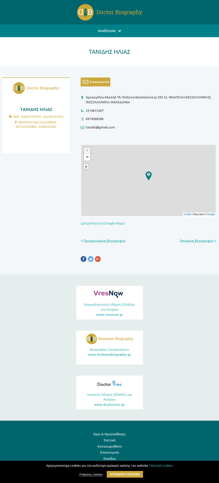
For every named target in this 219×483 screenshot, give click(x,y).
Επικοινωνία (109, 452)
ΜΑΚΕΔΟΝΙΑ (47, 126)
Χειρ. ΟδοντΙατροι (27, 116)
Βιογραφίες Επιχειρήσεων (109, 352)
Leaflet (187, 214)
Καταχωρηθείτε (109, 446)
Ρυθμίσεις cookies (90, 474)
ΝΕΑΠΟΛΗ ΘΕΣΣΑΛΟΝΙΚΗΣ (37, 122)
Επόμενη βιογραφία (198, 241)
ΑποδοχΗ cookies (125, 474)
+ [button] (87, 150)
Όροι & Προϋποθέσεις (109, 434)
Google (211, 214)
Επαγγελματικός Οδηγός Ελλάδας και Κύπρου (109, 310)
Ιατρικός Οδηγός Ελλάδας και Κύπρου (109, 400)
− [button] (87, 157)
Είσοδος (109, 459)
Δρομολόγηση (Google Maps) (103, 223)
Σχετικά (110, 440)
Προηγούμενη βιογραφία (103, 241)
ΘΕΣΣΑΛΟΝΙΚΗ (26, 126)
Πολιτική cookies (161, 465)
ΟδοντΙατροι (53, 116)
